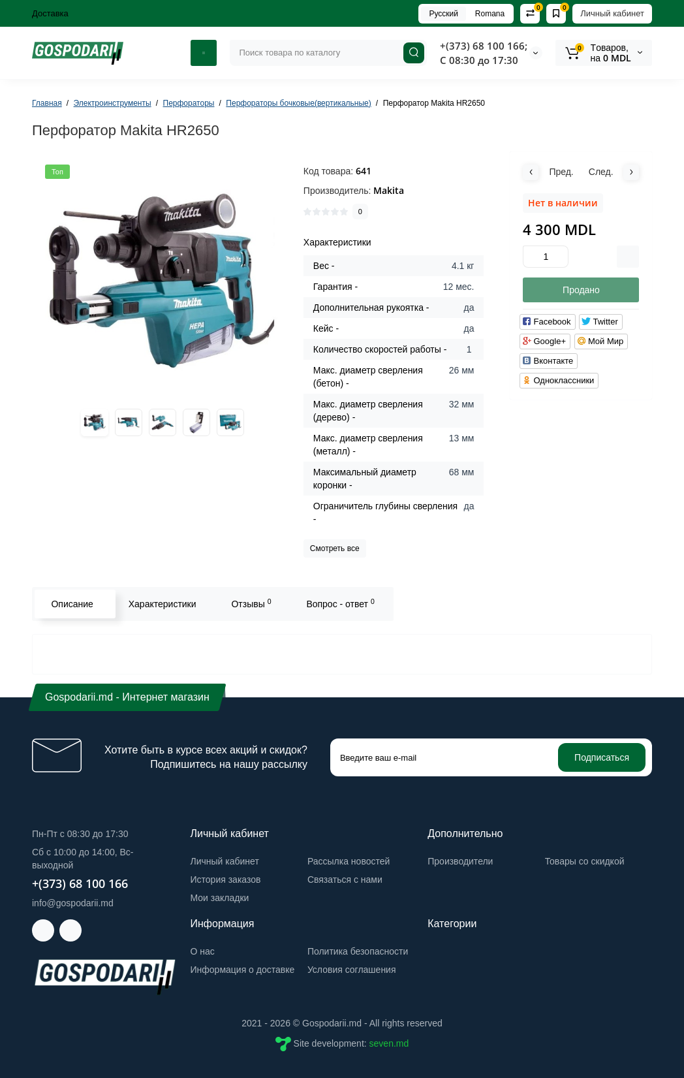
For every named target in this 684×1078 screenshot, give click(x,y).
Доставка (50, 13)
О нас (203, 951)
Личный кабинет (612, 13)
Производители (460, 861)
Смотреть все (335, 548)
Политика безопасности (357, 951)
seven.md (389, 1043)
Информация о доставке (243, 969)
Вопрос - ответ (340, 603)
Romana (490, 13)
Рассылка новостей (348, 861)
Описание (72, 604)
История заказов (226, 879)
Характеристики (162, 604)
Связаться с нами (344, 879)
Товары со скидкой (585, 861)
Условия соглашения (351, 969)
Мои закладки (220, 898)
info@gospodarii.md (73, 903)
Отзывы (251, 603)
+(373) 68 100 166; (483, 45)
